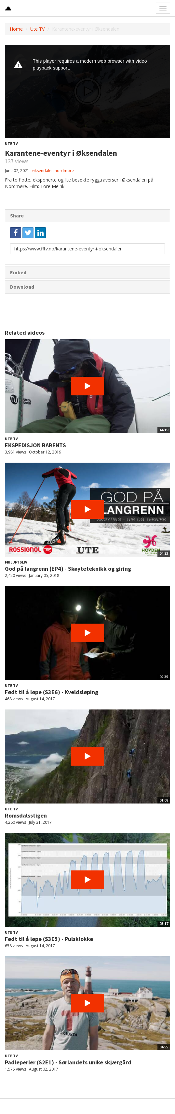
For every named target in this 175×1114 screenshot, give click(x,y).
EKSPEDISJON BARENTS (35, 445)
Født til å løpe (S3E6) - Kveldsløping (51, 692)
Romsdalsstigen (26, 815)
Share (17, 215)
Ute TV (37, 29)
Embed (18, 272)
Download (22, 286)
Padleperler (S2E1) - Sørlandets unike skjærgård (68, 1062)
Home (16, 29)
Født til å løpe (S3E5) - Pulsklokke (49, 939)
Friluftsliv (16, 562)
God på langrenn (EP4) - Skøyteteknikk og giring (68, 568)
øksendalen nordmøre (53, 170)
